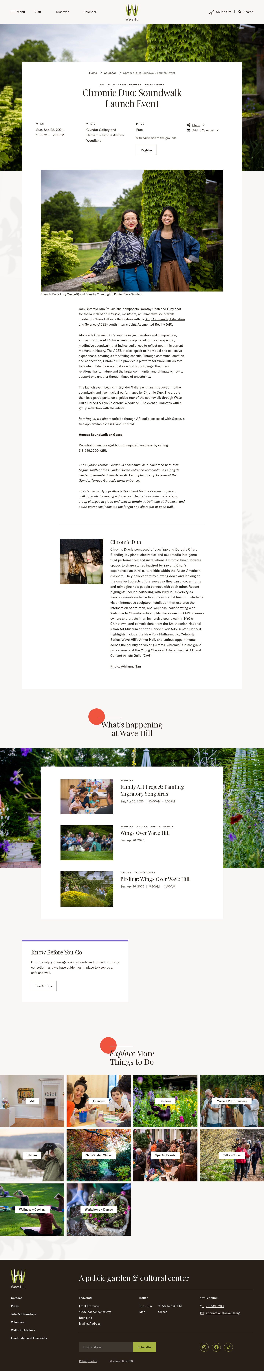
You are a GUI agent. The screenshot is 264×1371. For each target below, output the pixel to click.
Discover (62, 12)
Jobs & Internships (23, 1314)
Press (15, 1306)
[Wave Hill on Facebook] (216, 1347)
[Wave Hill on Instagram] (204, 1347)
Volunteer (17, 1322)
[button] (18, 12)
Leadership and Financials (29, 1338)
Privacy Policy (88, 1361)
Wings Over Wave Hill (145, 832)
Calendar (89, 12)
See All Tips (44, 986)
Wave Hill (119, 1361)
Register (146, 150)
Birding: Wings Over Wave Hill (154, 878)
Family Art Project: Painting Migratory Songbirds (152, 790)
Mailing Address (89, 1323)
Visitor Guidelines (23, 1330)
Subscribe (144, 1347)
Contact (16, 1298)
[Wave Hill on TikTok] (228, 1347)
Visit (37, 12)
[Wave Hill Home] (132, 12)
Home (93, 73)
